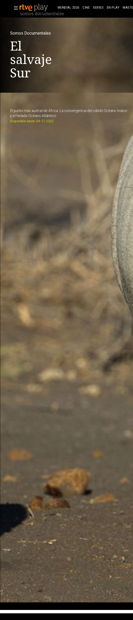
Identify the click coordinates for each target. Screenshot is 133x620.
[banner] (37, 7)
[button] (14, 8)
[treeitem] (68, 7)
